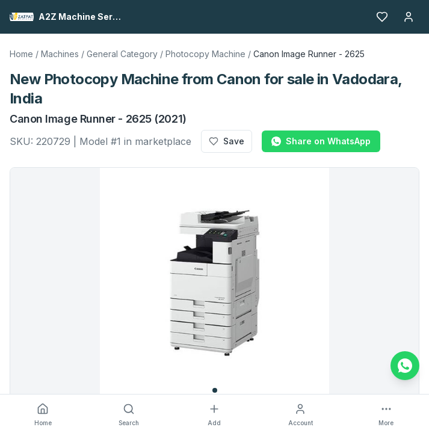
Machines (60, 54)
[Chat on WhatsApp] (404, 365)
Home (21, 54)
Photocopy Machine (205, 54)
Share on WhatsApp (321, 141)
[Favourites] (382, 17)
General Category (122, 54)
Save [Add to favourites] (226, 141)
